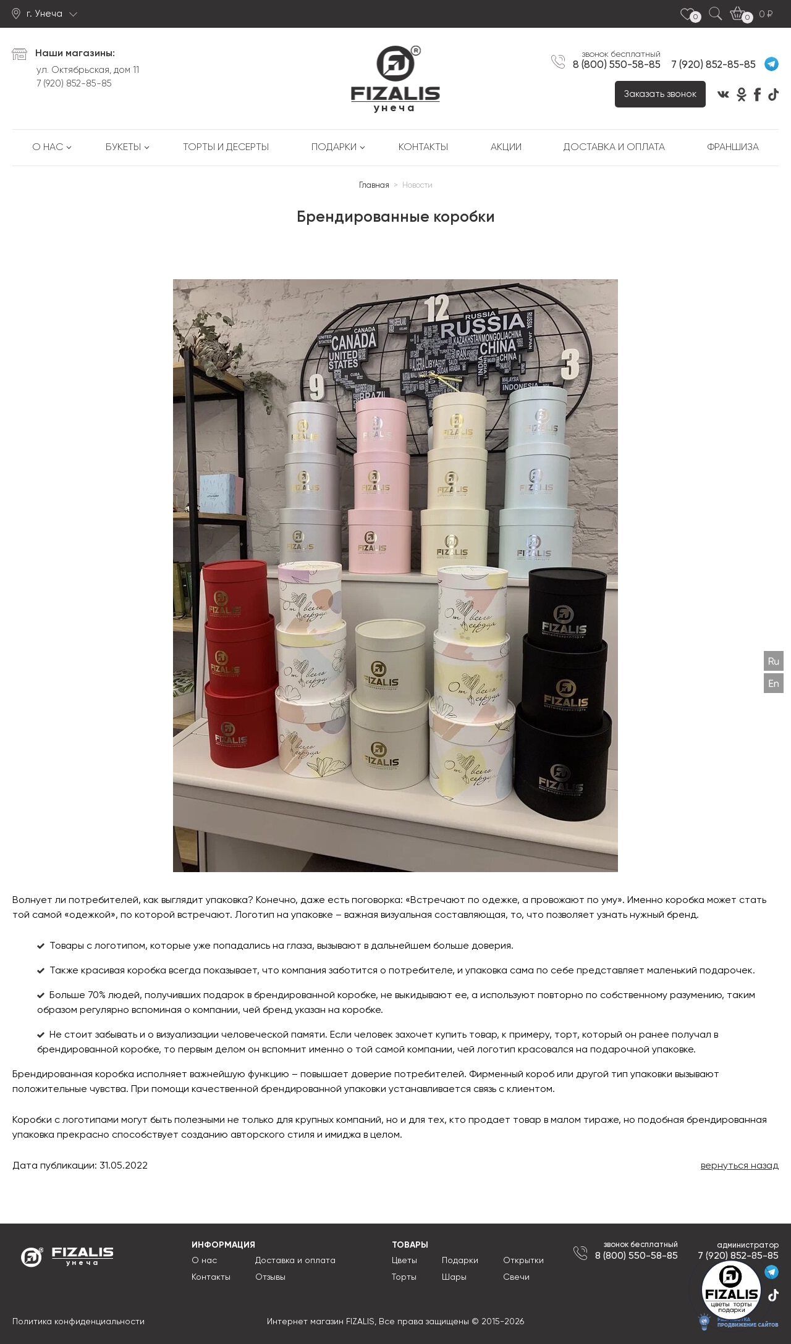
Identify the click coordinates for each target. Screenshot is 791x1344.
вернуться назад (740, 1166)
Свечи (516, 1277)
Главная (374, 186)
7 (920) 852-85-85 (74, 83)
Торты (404, 1277)
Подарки (334, 148)
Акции (506, 148)
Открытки (523, 1260)
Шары (454, 1277)
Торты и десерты (226, 148)
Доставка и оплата (614, 148)
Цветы (404, 1260)
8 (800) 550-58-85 (617, 64)
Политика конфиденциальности (78, 1321)
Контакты (423, 148)
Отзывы (270, 1277)
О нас (47, 148)
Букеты (123, 148)
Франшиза (733, 148)
